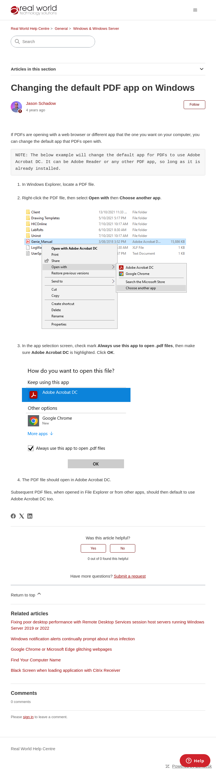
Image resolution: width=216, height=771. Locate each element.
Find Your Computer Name (36, 659)
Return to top (26, 594)
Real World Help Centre (30, 28)
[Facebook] (13, 516)
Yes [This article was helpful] (93, 548)
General (61, 28)
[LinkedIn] (29, 516)
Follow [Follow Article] (194, 105)
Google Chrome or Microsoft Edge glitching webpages (61, 649)
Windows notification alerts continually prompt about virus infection (73, 638)
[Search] (53, 41)
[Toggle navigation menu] (195, 10)
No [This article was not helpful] (122, 548)
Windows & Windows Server (96, 28)
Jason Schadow (41, 103)
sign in (28, 717)
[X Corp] (21, 516)
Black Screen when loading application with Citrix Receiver (65, 670)
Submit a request (129, 576)
